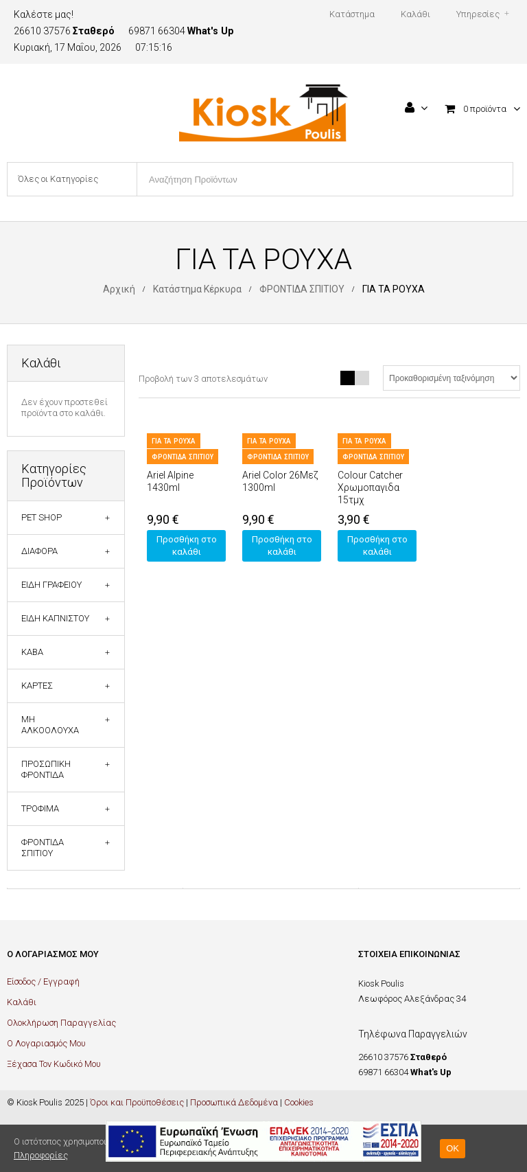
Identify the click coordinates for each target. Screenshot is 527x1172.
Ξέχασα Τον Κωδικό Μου (54, 1064)
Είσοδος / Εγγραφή (43, 981)
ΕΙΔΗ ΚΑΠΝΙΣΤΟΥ (55, 618)
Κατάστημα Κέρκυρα (197, 289)
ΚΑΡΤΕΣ (37, 685)
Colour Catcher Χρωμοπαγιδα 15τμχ (370, 487)
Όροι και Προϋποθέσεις (137, 1102)
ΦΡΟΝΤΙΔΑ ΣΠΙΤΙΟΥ (301, 289)
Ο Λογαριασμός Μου (46, 1043)
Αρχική (119, 289)
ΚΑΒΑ (32, 652)
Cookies (299, 1102)
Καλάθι (21, 1002)
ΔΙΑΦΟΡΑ (39, 551)
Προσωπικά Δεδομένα (234, 1102)
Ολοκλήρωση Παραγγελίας (61, 1023)
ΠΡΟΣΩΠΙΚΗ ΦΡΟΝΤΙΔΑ (46, 769)
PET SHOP (41, 517)
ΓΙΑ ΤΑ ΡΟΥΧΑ (174, 441)
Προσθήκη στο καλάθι (186, 545)
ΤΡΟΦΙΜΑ (40, 808)
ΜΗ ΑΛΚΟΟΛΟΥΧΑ (50, 724)
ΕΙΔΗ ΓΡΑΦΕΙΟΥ (51, 584)
